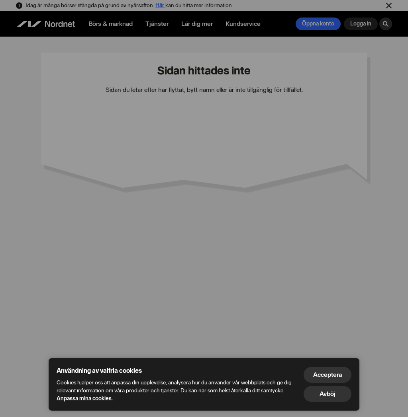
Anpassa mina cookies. (85, 398)
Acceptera (327, 374)
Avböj (327, 394)
